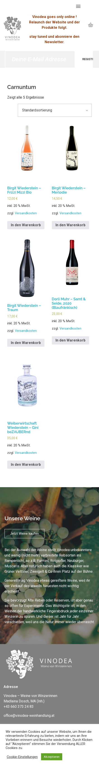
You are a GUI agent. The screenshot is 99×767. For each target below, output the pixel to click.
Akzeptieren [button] (52, 756)
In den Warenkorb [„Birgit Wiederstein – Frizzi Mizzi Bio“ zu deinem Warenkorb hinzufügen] (26, 225)
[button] (78, 6)
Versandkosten (26, 213)
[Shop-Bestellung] (55, 110)
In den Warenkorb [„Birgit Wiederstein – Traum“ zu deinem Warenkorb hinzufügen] (26, 343)
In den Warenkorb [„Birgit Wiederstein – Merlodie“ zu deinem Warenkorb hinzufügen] (70, 225)
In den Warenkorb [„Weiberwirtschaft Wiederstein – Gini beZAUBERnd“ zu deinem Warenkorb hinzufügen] (26, 464)
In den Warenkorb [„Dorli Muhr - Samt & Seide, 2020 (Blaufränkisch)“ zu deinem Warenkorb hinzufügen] (70, 340)
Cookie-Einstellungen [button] (22, 757)
